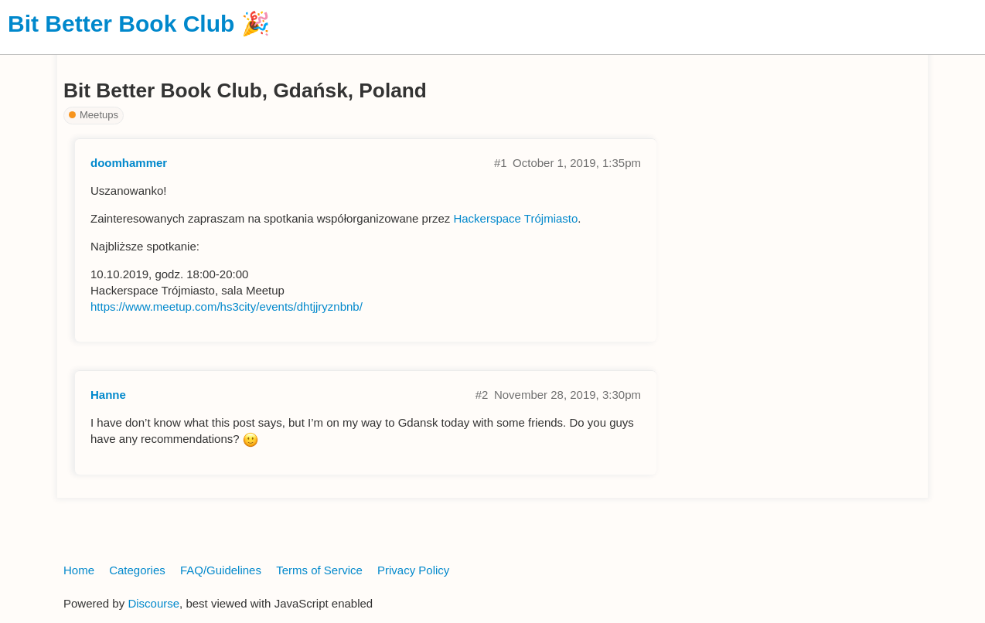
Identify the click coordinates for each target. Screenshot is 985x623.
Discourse (153, 603)
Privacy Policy (413, 570)
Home (78, 570)
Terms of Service (319, 570)
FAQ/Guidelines (220, 570)
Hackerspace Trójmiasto (515, 218)
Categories (137, 570)
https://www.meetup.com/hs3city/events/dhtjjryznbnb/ (226, 306)
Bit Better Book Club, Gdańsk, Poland (245, 90)
